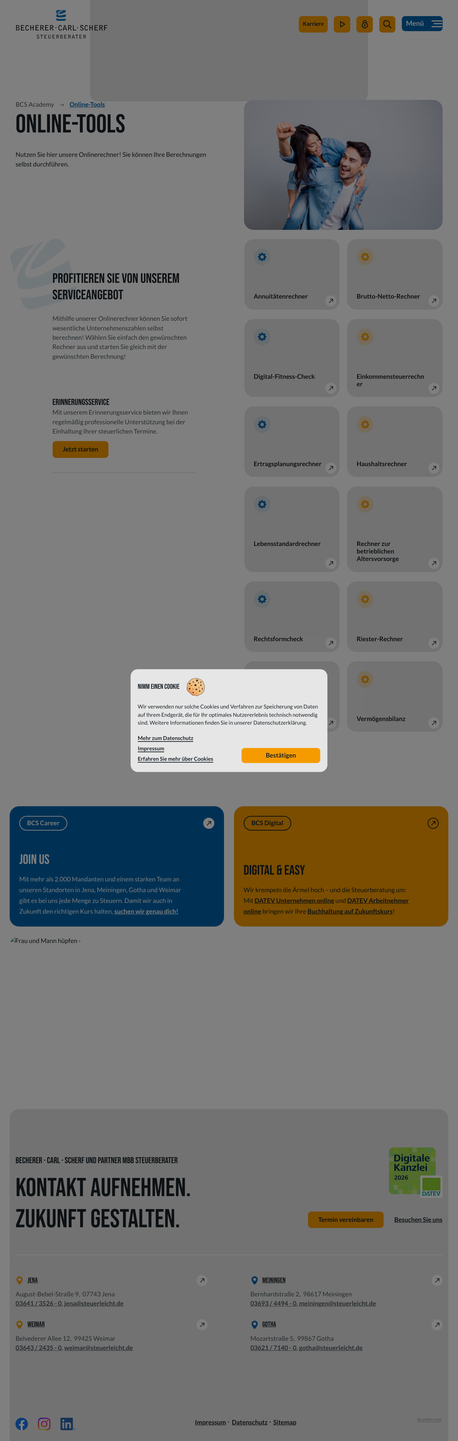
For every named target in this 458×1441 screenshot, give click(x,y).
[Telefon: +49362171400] (273, 1348)
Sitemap (284, 1422)
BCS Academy (34, 104)
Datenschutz (250, 1422)
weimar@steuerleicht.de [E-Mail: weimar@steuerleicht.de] (98, 1347)
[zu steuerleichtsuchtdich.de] (312, 28)
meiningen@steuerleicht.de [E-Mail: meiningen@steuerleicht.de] (337, 1303)
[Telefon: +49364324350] (38, 1348)
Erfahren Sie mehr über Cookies (175, 759)
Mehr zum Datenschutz (165, 738)
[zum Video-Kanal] (341, 28)
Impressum (210, 1422)
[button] (387, 28)
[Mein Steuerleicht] (364, 28)
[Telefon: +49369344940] (273, 1303)
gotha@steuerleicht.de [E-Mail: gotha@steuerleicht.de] (331, 1347)
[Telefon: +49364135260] (38, 1303)
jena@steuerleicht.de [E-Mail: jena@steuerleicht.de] (93, 1303)
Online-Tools (87, 104)
